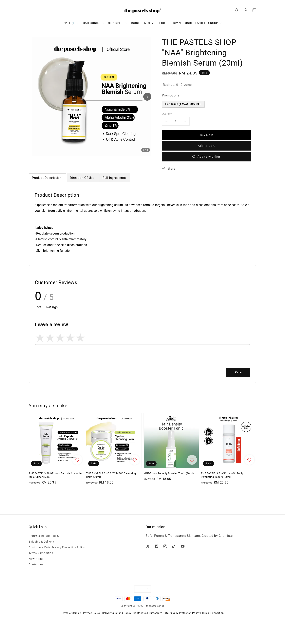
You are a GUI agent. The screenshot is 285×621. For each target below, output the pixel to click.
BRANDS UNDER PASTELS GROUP (195, 23)
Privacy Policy (91, 613)
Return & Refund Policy (44, 535)
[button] (237, 10)
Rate (238, 372)
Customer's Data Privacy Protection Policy (57, 547)
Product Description (47, 178)
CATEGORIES (91, 23)
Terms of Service (71, 613)
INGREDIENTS (140, 23)
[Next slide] (147, 97)
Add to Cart (206, 146)
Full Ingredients (115, 178)
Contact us (36, 564)
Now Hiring (36, 558)
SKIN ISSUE (115, 23)
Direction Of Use (82, 178)
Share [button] (168, 169)
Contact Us (140, 613)
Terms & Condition (41, 553)
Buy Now (206, 135)
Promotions (170, 95)
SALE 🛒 (69, 23)
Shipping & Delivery (41, 541)
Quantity (167, 113)
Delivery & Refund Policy (116, 613)
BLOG (161, 23)
